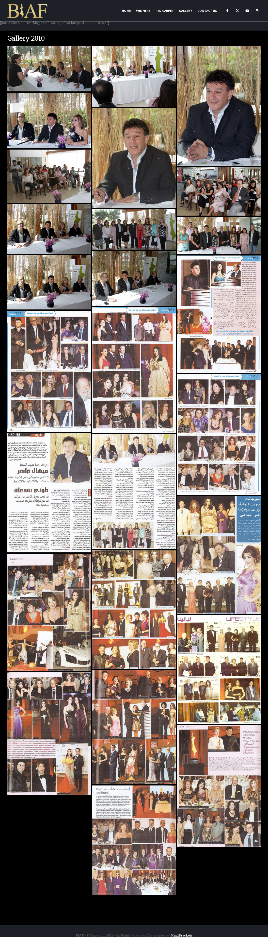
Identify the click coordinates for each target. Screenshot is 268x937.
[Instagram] (257, 10)
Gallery (185, 11)
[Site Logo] (27, 10)
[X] (237, 10)
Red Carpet (165, 11)
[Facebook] (227, 10)
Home (126, 11)
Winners (143, 11)
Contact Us (207, 11)
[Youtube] (247, 10)
